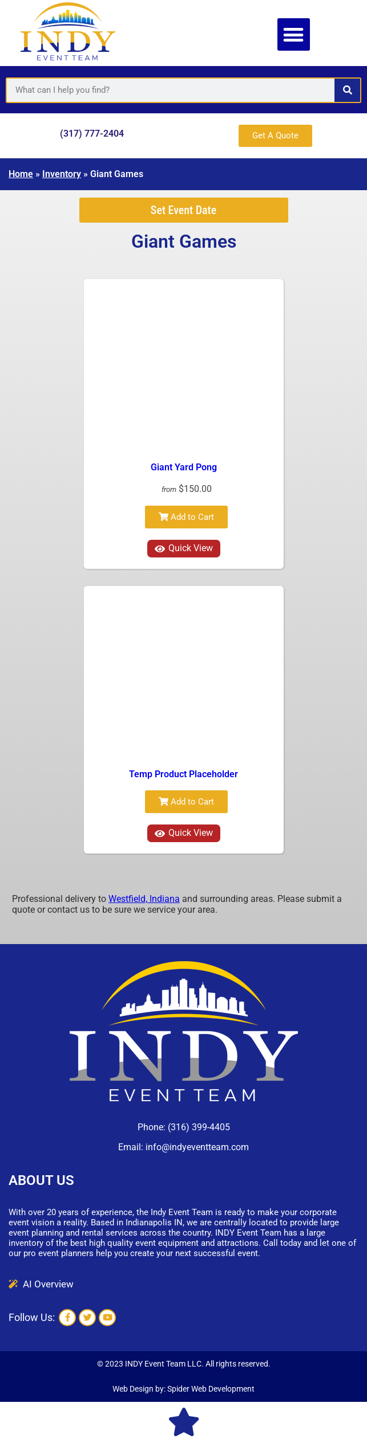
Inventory (61, 174)
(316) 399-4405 (199, 1127)
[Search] (347, 90)
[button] (293, 34)
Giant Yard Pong (184, 467)
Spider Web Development (211, 1388)
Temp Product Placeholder (183, 774)
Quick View (184, 548)
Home (21, 174)
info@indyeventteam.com (197, 1147)
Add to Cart (186, 517)
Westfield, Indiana (144, 898)
